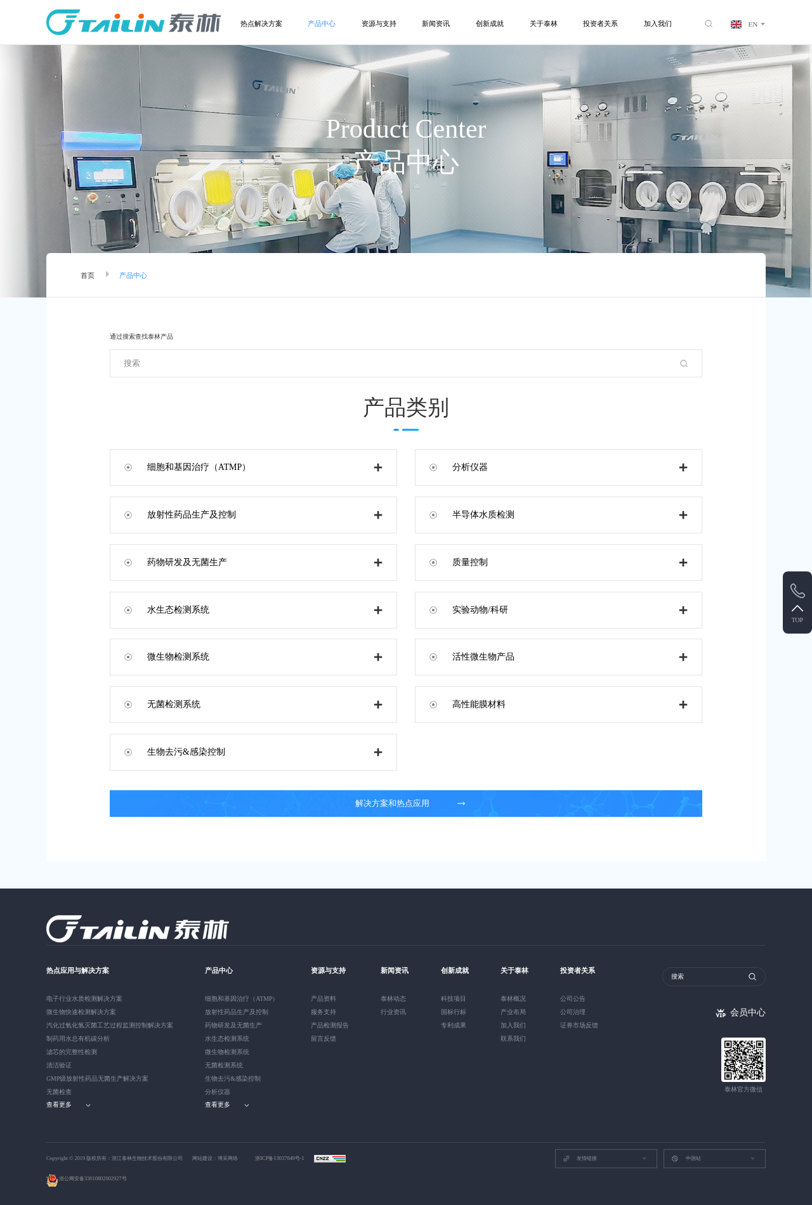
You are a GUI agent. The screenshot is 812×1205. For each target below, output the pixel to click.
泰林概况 (513, 998)
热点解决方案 (261, 23)
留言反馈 (323, 1038)
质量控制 (470, 562)
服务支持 (323, 1011)
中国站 (685, 1158)
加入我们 (658, 23)
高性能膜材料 (479, 704)
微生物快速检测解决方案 (81, 1011)
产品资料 (323, 998)
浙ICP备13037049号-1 (280, 1158)
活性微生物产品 (483, 656)
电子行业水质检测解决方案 (84, 998)
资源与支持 (379, 23)
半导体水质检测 (483, 514)
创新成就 (490, 23)
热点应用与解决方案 (77, 970)
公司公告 (573, 998)
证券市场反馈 (579, 1025)
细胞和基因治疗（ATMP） (199, 467)
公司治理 (573, 1011)
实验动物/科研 (480, 610)
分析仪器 (470, 467)
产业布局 (513, 1011)
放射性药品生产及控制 (191, 514)
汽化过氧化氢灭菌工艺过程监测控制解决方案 (109, 1025)
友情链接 (580, 1158)
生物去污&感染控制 (186, 752)
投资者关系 (600, 23)
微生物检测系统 (178, 656)
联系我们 (513, 1038)
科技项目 (453, 998)
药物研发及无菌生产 (187, 562)
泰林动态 (393, 998)
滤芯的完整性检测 (71, 1051)
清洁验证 (59, 1065)
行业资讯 (393, 1011)
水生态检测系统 (178, 610)
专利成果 (453, 1025)
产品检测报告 (330, 1025)
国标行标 (453, 1011)
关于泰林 (544, 23)
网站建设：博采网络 (215, 1158)
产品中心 (322, 23)
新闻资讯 (436, 23)
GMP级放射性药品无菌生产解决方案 (97, 1078)
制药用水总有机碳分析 (78, 1038)
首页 (88, 275)
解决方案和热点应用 (410, 803)
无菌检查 (59, 1091)
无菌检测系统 (173, 704)
